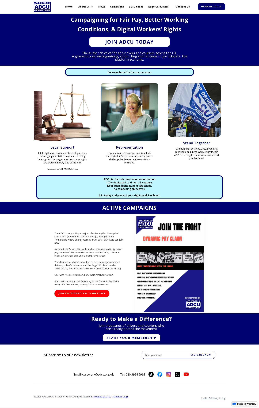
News (101, 6)
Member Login (121, 396)
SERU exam (136, 6)
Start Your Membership (131, 338)
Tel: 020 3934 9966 (132, 374)
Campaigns (117, 6)
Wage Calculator (158, 6)
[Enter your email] (178, 355)
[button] (85, 7)
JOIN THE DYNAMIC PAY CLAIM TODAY (81, 293)
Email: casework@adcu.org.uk (93, 374)
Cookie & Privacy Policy (213, 398)
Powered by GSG (101, 396)
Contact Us (183, 6)
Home (69, 6)
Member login (211, 6)
